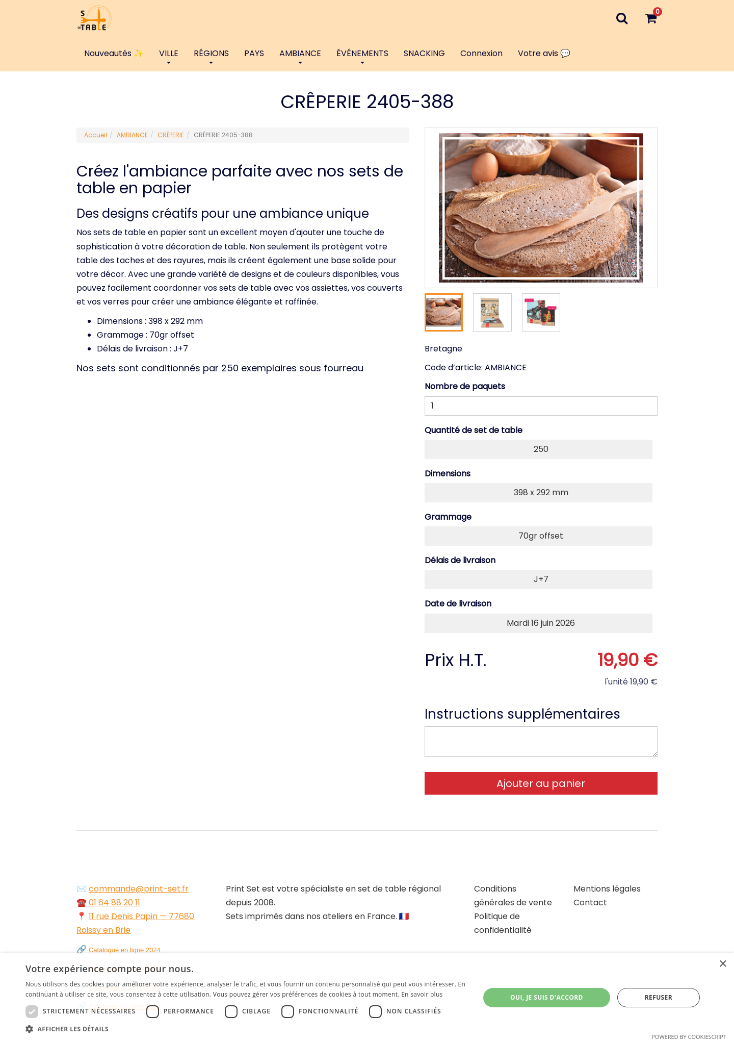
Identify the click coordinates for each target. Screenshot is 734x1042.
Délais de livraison (460, 560)
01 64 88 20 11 (114, 902)
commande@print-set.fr (139, 889)
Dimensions (447, 473)
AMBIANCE (300, 55)
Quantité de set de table (473, 430)
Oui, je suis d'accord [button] (546, 997)
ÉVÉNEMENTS (362, 55)
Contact (590, 902)
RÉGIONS (211, 55)
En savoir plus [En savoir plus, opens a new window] (421, 994)
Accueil (95, 135)
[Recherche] (621, 18)
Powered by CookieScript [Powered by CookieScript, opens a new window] (688, 1036)
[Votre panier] (650, 18)
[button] (245, 1029)
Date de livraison (458, 603)
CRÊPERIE (171, 135)
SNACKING (424, 53)
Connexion (481, 53)
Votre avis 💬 (544, 53)
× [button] (722, 964)
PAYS (254, 53)
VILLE (168, 55)
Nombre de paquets (465, 386)
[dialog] (367, 997)
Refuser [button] (658, 997)
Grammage (448, 517)
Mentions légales (607, 889)
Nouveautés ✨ (114, 53)
